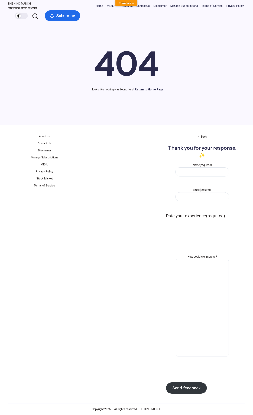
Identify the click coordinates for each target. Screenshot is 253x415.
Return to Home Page (149, 89)
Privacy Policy (44, 171)
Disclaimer (44, 150)
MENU (44, 164)
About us (44, 136)
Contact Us (44, 143)
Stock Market (44, 178)
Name (202, 165)
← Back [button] (202, 136)
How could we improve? (202, 256)
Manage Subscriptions (44, 157)
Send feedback (186, 388)
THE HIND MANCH (19, 3)
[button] (21, 16)
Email (202, 190)
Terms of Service (44, 185)
